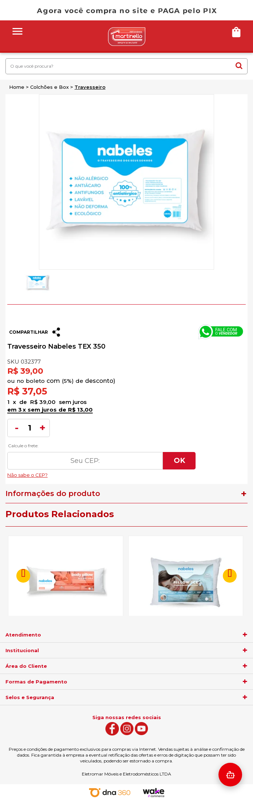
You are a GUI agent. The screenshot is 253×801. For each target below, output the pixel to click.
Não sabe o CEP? (101, 473)
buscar (239, 65)
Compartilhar (28, 332)
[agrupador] (245, 634)
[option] (37, 282)
